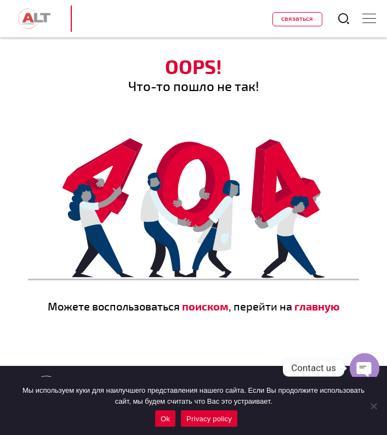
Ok (165, 419)
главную (317, 306)
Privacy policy (209, 419)
